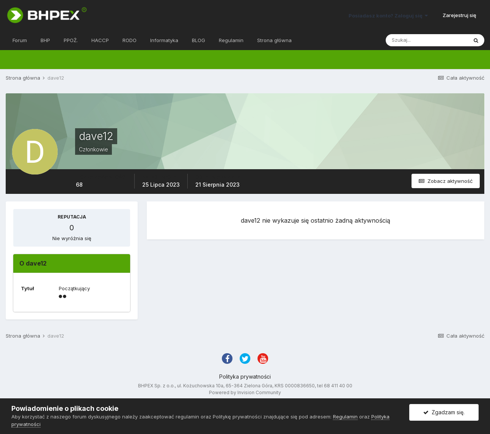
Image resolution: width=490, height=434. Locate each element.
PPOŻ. (71, 40)
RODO (129, 40)
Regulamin (231, 40)
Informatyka (164, 40)
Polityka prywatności (245, 376)
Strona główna (274, 40)
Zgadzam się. (444, 412)
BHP (45, 40)
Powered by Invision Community (245, 392)
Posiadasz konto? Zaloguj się (388, 16)
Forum (20, 40)
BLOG (198, 40)
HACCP (100, 40)
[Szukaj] (427, 40)
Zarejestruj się (459, 15)
